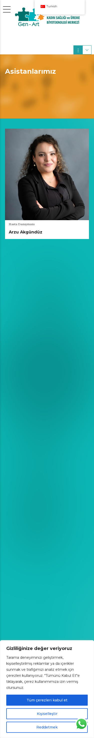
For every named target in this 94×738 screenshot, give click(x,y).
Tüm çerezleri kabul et (47, 700)
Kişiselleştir (47, 713)
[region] (47, 689)
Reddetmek (47, 727)
